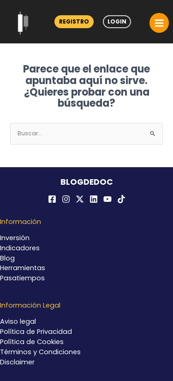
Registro (74, 21)
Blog (7, 258)
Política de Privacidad (36, 331)
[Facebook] (52, 199)
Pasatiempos (22, 278)
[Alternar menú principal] (159, 22)
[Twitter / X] (80, 199)
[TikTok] (121, 199)
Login (116, 21)
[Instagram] (66, 199)
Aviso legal (18, 321)
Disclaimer (17, 362)
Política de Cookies (32, 341)
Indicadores (20, 248)
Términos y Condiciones (40, 352)
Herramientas (22, 267)
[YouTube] (107, 199)
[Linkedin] (93, 199)
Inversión (15, 237)
